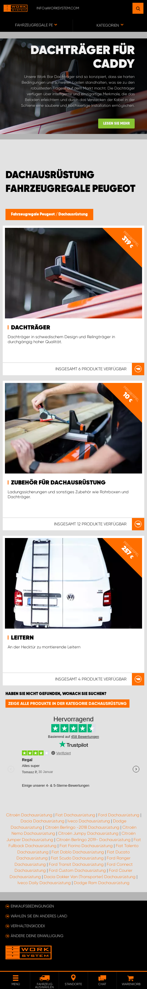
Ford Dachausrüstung (118, 815)
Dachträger (30, 328)
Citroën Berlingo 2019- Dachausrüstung (93, 839)
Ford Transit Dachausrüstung (76, 864)
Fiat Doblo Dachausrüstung (78, 852)
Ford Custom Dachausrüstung (77, 870)
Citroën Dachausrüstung (29, 815)
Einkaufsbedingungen (32, 906)
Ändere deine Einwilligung (37, 936)
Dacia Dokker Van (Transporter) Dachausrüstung (89, 876)
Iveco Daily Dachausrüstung (44, 882)
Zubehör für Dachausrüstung (58, 483)
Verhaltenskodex (28, 926)
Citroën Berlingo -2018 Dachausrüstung (82, 827)
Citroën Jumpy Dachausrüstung (88, 833)
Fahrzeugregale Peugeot (33, 214)
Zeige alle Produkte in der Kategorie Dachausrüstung (67, 703)
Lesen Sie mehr (116, 123)
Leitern (22, 638)
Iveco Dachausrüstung (88, 821)
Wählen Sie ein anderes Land (39, 916)
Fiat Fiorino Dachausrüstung (86, 845)
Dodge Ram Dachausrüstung (101, 882)
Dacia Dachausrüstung (42, 821)
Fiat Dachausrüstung (75, 815)
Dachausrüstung (73, 214)
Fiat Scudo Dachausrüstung (77, 858)
